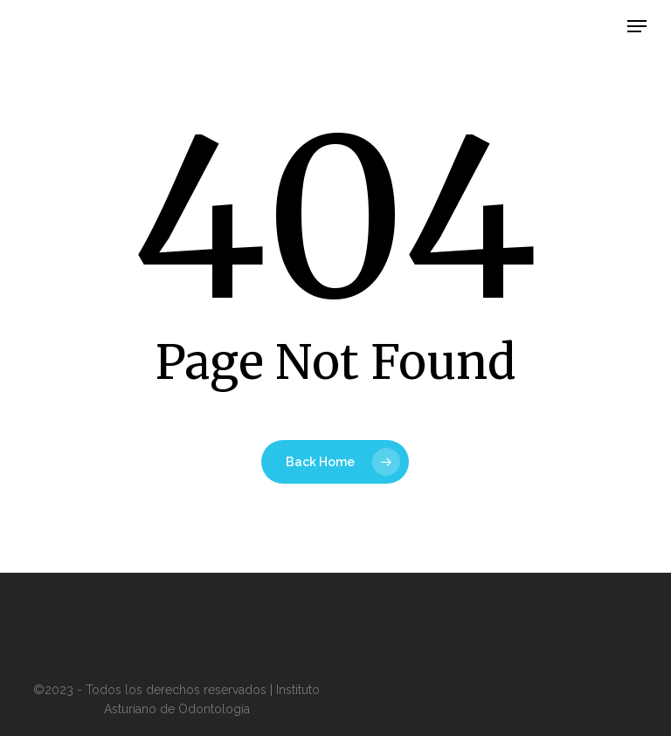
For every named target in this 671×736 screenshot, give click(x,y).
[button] (637, 26)
